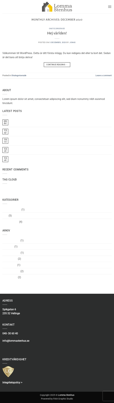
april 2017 (8, 246)
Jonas (72, 42)
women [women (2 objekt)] (34, 188)
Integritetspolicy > (12, 382)
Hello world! (17, 130)
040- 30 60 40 (10, 333)
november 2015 (11, 252)
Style (5, 215)
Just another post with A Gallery (29, 148)
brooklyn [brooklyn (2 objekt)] (7, 188)
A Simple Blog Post (21, 157)
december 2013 (11, 271)
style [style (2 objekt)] (26, 188)
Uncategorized (10, 221)
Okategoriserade (57, 28)
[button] (110, 7)
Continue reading (57, 64)
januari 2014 (9, 264)
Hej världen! (57, 33)
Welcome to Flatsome (23, 139)
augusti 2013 (9, 277)
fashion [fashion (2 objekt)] (17, 188)
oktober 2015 (9, 258)
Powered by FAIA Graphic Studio (57, 398)
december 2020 (11, 240)
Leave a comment (103, 75)
